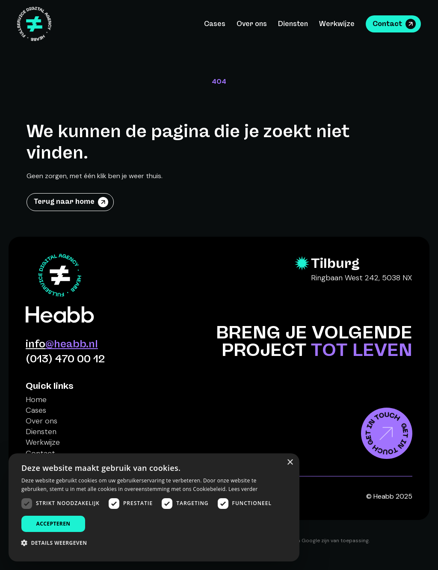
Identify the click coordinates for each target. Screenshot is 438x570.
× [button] (290, 462)
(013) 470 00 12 (65, 358)
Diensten (293, 23)
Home (36, 399)
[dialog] (154, 507)
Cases (214, 23)
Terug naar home (64, 201)
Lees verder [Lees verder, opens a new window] (243, 489)
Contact (387, 23)
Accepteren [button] (53, 523)
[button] (57, 542)
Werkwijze (337, 23)
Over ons (252, 23)
